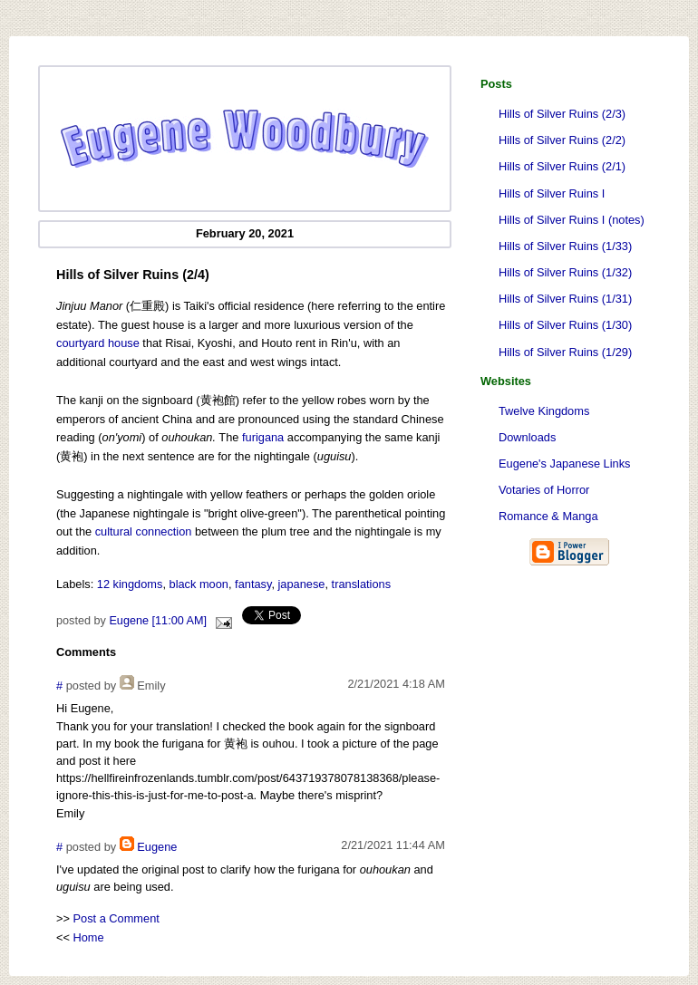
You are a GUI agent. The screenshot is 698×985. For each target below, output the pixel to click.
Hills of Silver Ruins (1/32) (565, 272)
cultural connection (143, 531)
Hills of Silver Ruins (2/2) (562, 140)
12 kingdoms (130, 584)
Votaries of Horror (544, 490)
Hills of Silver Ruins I (552, 193)
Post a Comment (116, 918)
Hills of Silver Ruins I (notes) (572, 220)
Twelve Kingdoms (544, 411)
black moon (199, 584)
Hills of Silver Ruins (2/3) (562, 114)
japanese (301, 584)
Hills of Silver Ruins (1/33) (565, 246)
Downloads (527, 437)
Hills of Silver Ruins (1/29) (565, 352)
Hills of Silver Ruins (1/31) (565, 298)
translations (361, 584)
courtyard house (98, 343)
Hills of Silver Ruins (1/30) (565, 325)
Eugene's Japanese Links (564, 463)
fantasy (253, 584)
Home (88, 937)
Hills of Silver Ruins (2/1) (562, 166)
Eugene (157, 847)
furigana (263, 437)
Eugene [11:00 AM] (158, 620)
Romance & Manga (548, 516)
